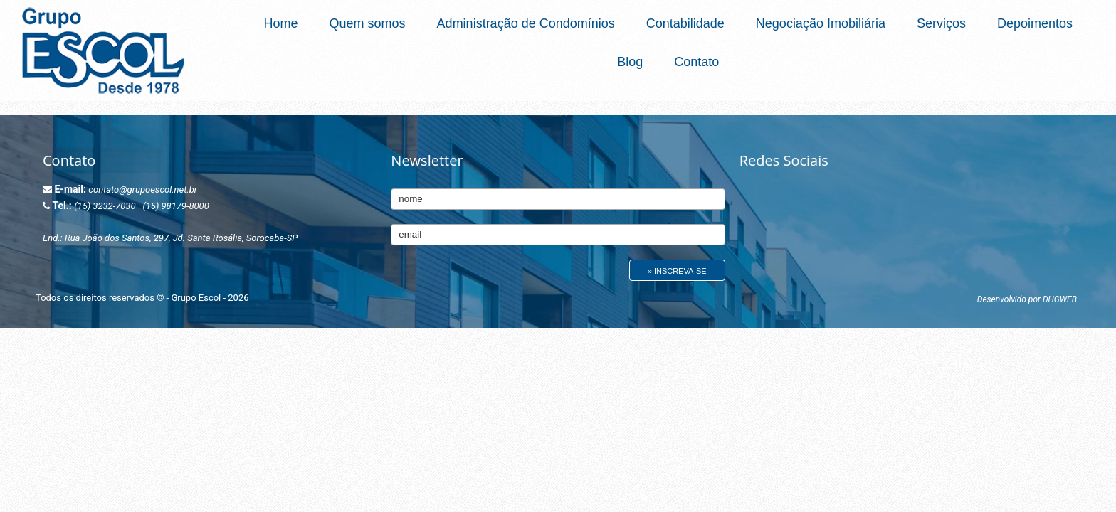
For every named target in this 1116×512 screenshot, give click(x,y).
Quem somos (368, 23)
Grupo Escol (197, 297)
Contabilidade (685, 23)
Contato (696, 62)
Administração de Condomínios (526, 23)
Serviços (941, 23)
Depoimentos (1035, 23)
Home (281, 23)
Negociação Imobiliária (820, 23)
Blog (630, 62)
